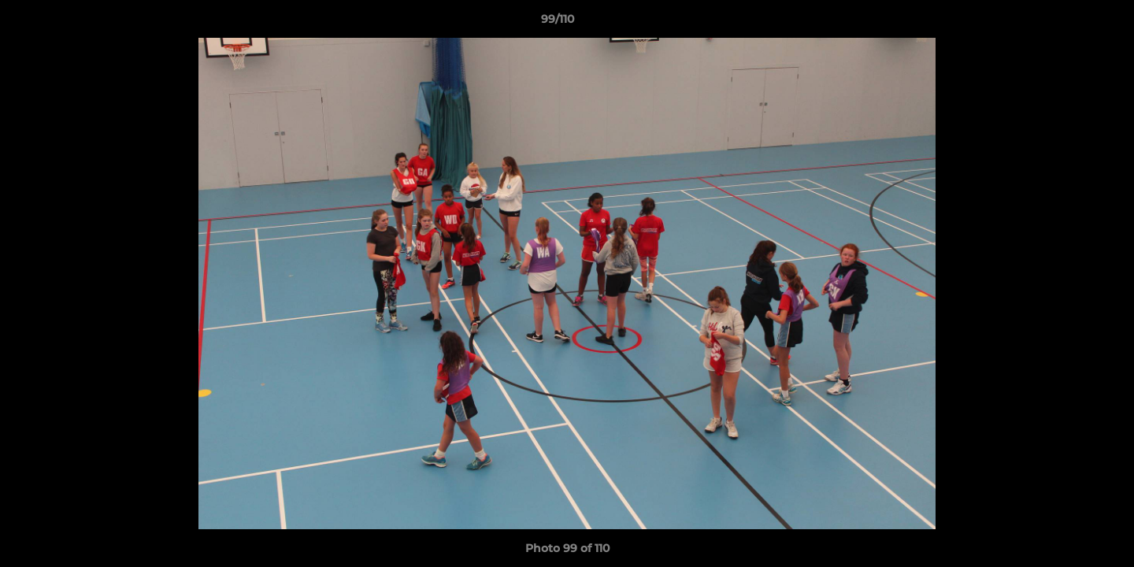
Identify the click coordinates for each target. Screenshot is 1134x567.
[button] (1067, 23)
